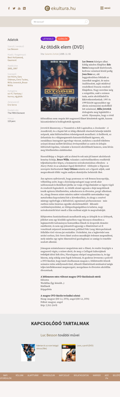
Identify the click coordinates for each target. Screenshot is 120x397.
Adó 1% (107, 377)
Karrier (97, 375)
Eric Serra (12, 104)
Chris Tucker (22, 79)
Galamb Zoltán (52, 53)
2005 (10, 68)
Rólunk (19, 375)
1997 (15, 68)
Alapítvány (33, 375)
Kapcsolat (64, 375)
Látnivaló (48, 38)
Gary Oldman (15, 78)
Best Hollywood (15, 57)
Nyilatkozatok (81, 375)
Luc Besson (13, 49)
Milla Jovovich (14, 82)
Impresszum (49, 375)
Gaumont (12, 60)
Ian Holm (12, 76)
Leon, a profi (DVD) (77, 345)
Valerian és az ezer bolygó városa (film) (39, 347)
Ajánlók (62, 38)
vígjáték (18, 96)
